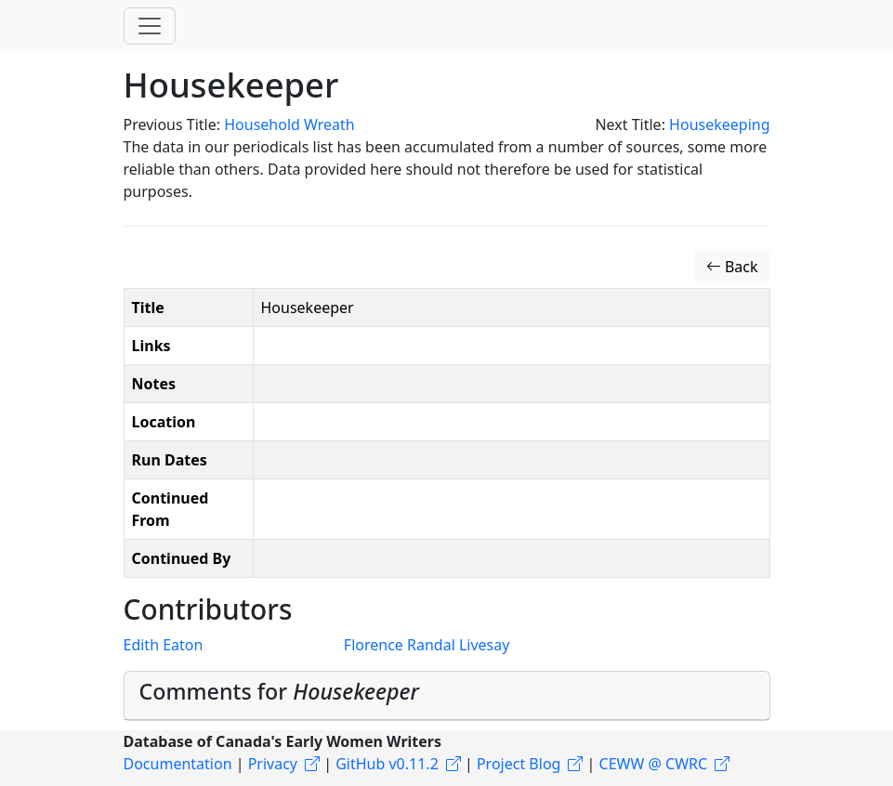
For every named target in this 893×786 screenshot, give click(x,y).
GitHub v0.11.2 (387, 763)
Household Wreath (289, 124)
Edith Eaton (164, 645)
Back (732, 266)
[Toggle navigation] (150, 26)
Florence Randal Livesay (427, 645)
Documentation (178, 763)
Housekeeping (719, 124)
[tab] (447, 696)
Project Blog (518, 763)
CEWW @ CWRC (653, 763)
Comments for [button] (279, 691)
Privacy (272, 763)
